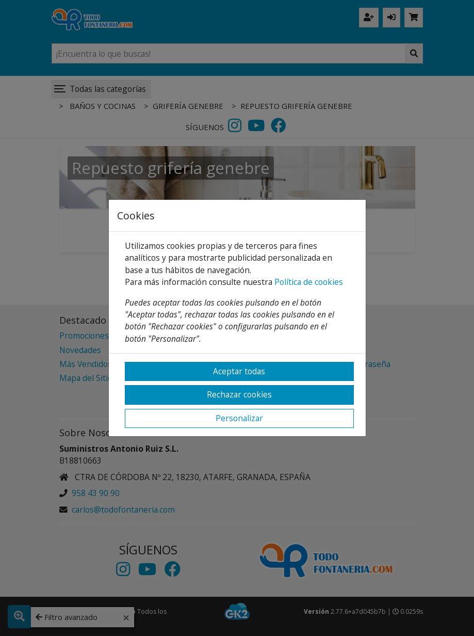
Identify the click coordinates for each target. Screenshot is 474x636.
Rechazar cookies (239, 394)
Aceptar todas (239, 371)
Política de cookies (308, 282)
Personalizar (239, 418)
